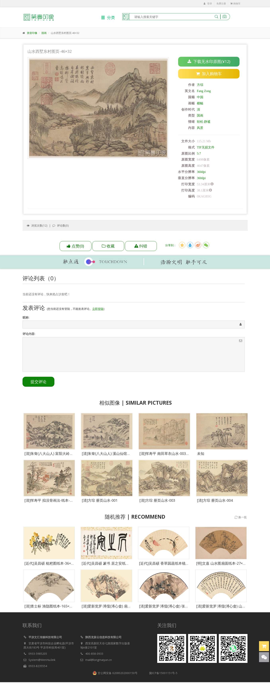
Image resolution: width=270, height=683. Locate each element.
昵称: (26, 319)
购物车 (235, 3)
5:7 (199, 153)
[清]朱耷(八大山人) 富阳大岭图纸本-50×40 (58, 455)
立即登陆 (97, 311)
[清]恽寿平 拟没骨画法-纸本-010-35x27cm (58, 502)
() (75, 246)
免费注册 (221, 3)
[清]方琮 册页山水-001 (100, 502)
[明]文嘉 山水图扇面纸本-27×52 (221, 565)
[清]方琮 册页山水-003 (157, 502)
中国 (200, 97)
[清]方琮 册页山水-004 (215, 502)
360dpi (201, 172)
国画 (44, 33)
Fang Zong (204, 91)
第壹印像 (32, 33)
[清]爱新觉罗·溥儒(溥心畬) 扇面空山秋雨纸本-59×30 (123, 608)
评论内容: (29, 336)
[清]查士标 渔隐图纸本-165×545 (50, 608)
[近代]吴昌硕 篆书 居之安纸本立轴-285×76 (115, 565)
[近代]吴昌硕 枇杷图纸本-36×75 (50, 565)
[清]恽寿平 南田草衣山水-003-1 (164, 455)
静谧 (207, 122)
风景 (200, 128)
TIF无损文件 (205, 147)
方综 (200, 85)
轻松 (200, 122)
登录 (208, 3)
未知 (200, 455)
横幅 (200, 103)
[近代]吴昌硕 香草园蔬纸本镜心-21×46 (169, 565)
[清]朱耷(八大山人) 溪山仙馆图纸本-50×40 (115, 455)
